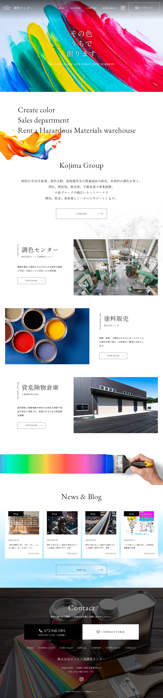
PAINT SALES (66, 648)
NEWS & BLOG (113, 648)
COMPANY (89, 213)
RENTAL (82, 648)
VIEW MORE (34, 280)
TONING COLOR (46, 648)
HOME (30, 648)
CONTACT (130, 648)
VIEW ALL (90, 570)
